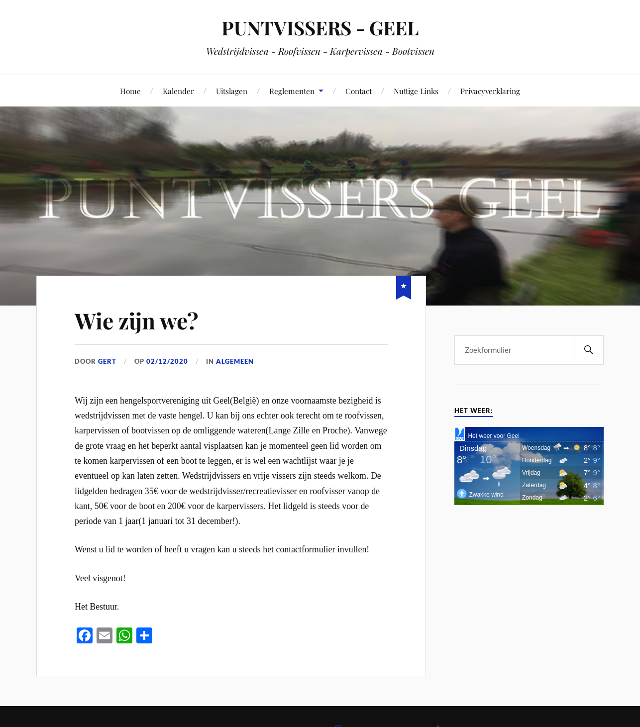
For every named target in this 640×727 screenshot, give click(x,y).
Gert (107, 361)
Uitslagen (231, 91)
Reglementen (292, 91)
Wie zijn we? (136, 320)
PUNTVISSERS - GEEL (320, 27)
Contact (358, 91)
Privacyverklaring (490, 91)
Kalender (178, 91)
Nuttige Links (416, 91)
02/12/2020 (167, 361)
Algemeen (235, 361)
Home (130, 91)
